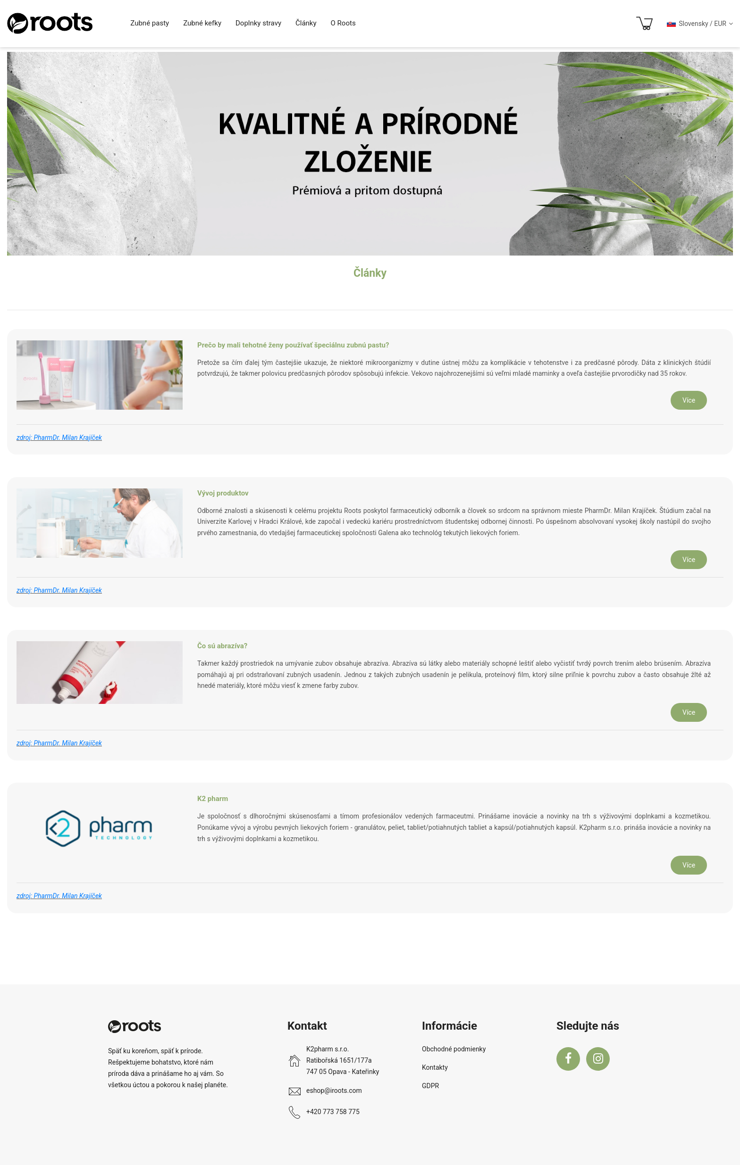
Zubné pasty (149, 23)
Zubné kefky (202, 23)
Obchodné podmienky (454, 1049)
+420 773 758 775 (333, 1111)
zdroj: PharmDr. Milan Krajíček (59, 437)
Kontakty (435, 1067)
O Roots (343, 23)
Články (306, 23)
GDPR (430, 1086)
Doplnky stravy (258, 23)
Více (688, 400)
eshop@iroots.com (334, 1090)
